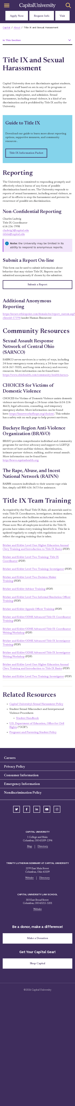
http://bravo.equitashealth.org (21, 460)
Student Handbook (27, 718)
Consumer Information (21, 775)
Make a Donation (37, 938)
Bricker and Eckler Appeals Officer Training (28, 609)
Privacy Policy (14, 766)
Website (29, 878)
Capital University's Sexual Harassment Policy (36, 704)
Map (29, 846)
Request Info (41, 16)
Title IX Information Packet (26, 153)
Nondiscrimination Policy (23, 792)
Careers (10, 758)
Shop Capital (37, 963)
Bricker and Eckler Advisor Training (24, 589)
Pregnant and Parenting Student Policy (32, 732)
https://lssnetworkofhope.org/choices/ (31, 413)
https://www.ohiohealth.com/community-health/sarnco (35, 375)
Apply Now (17, 16)
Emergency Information (22, 784)
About (17, 27)
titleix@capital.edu (14, 234)
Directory (43, 846)
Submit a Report (37, 284)
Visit (62, 16)
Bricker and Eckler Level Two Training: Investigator (33, 569)
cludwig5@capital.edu (16, 230)
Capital (6, 27)
